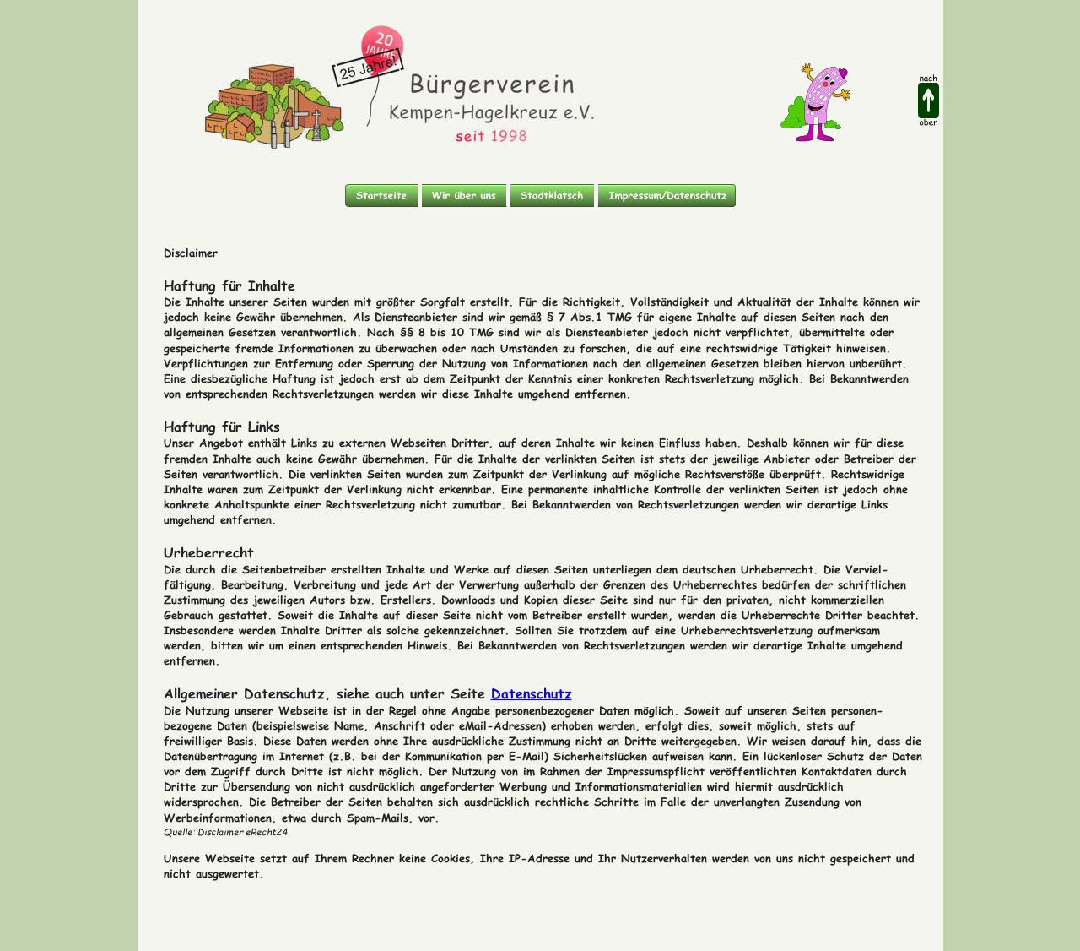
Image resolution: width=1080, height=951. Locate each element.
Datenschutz (531, 688)
